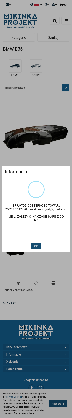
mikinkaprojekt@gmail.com (45, 209)
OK (36, 235)
